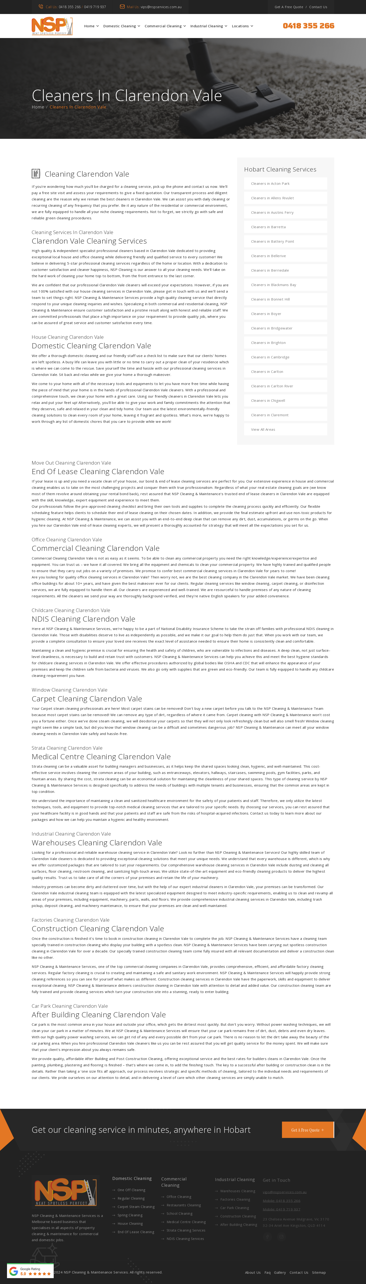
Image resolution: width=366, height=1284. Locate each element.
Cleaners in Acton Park (270, 183)
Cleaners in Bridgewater (272, 328)
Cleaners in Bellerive (268, 255)
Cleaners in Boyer (266, 313)
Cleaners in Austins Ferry (272, 212)
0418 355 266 (70, 7)
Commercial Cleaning (163, 26)
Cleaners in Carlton (267, 371)
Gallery (280, 1272)
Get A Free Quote (289, 7)
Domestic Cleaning (119, 26)
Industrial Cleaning (206, 26)
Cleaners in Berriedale (270, 270)
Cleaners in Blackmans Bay (273, 284)
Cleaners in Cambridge (270, 357)
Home (89, 26)
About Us (253, 1272)
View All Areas (263, 429)
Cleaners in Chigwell (268, 400)
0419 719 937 (95, 7)
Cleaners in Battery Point (272, 241)
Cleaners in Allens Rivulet (272, 198)
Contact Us (318, 7)
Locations (240, 26)
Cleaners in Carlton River (272, 386)
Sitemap (319, 1272)
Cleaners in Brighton (268, 342)
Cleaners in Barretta (268, 226)
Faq (267, 1272)
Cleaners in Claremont (270, 415)
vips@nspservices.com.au (161, 7)
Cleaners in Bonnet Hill (270, 299)
